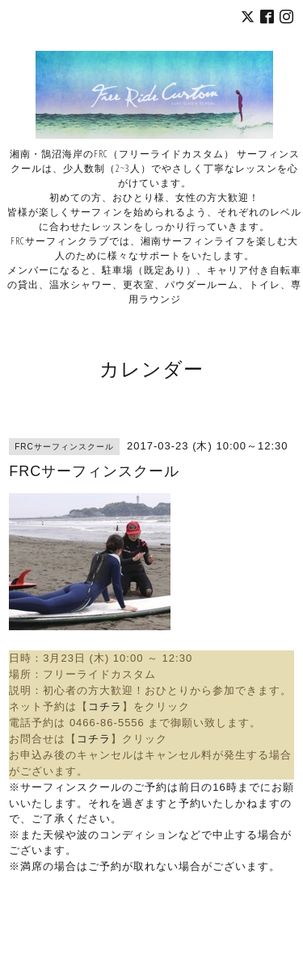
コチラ (105, 706)
